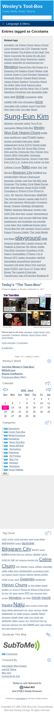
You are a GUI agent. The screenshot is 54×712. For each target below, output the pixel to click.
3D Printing (15, 456)
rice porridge (39, 221)
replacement (11, 145)
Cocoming (16, 55)
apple (31, 539)
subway (8, 62)
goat (21, 218)
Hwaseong (42, 74)
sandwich (26, 614)
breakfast (27, 221)
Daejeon (24, 81)
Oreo (20, 102)
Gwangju (35, 48)
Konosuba (9, 78)
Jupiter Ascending (27, 257)
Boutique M (43, 276)
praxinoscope (33, 62)
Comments (11, 654)
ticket (7, 269)
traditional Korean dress (34, 225)
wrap (6, 137)
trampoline (10, 128)
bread (42, 550)
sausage (29, 228)
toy (41, 62)
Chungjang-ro (11, 191)
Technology (15, 449)
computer (18, 123)
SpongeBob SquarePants (17, 261)
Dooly (17, 59)
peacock (13, 218)
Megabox (11, 67)
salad (24, 137)
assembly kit (19, 62)
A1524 (35, 187)
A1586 (42, 187)
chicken (18, 181)
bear (23, 214)
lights (7, 97)
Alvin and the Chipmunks (17, 152)
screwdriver (31, 97)
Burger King (42, 152)
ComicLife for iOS (11, 676)
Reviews (13, 463)
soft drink (19, 265)
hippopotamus (41, 214)
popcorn (42, 194)
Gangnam (20, 250)
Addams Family (27, 71)
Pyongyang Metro (11, 377)
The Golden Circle (24, 184)
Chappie (16, 206)
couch (32, 106)
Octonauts (35, 155)
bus (45, 173)
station (41, 59)
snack (34, 167)
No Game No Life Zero (34, 56)
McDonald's (30, 202)
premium (41, 265)
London (5, 598)
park (46, 605)
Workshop (14, 466)
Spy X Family (41, 88)
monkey (37, 210)
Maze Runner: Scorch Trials (29, 159)
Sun (27, 621)
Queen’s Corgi (20, 74)
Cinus (26, 269)
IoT (10, 590)
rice (14, 614)
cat (16, 560)
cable (12, 187)
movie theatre (11, 52)
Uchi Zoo (9, 213)
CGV (27, 48)
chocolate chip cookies (16, 106)
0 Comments (22, 343)
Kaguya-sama (34, 85)
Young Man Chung (35, 148)
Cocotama (15, 335)
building (37, 172)
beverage (9, 181)
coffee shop (13, 571)
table (40, 97)
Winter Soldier (37, 247)
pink (20, 221)
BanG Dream (39, 78)
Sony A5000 (34, 617)
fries (30, 181)
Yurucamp (34, 81)
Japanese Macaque (23, 210)
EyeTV (43, 199)
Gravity (8, 155)
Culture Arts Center (31, 162)
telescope (6, 625)
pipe (44, 210)
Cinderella (9, 159)
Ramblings (13, 439)
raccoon (28, 218)
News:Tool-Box (17, 442)
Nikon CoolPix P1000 (34, 606)
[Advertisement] (27, 502)
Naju (26, 167)
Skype (34, 109)
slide (44, 238)
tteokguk (8, 123)
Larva (7, 48)
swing (27, 123)
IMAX (15, 155)
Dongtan (32, 74)
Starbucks (6, 621)
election (22, 575)
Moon (28, 598)
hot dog (37, 180)
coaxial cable (33, 199)
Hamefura (9, 92)
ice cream (36, 585)
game (17, 580)
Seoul (23, 59)
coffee (4, 571)
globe (45, 218)
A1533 (16, 539)
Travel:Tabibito (15, 470)
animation (9, 45)
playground (28, 238)
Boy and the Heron (24, 88)
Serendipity (21, 698)
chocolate (47, 566)
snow (20, 97)
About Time (30, 265)
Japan (15, 593)
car (16, 45)
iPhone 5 (16, 590)
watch (37, 625)
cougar (29, 214)
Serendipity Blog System (14, 666)
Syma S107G (25, 145)
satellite (34, 613)
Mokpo (38, 71)
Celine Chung (26, 45)
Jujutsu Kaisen (11, 81)
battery (40, 137)
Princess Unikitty (20, 232)
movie (44, 48)
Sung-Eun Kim (26, 116)
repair (36, 141)
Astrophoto (13, 428)
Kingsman (9, 184)
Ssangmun (32, 59)
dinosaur (8, 59)
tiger (6, 218)
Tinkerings (13, 452)
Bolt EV (35, 550)
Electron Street (23, 187)
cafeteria (28, 554)
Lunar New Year (13, 225)
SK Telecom (17, 195)
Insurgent (9, 265)
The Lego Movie (39, 232)
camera (36, 554)
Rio (28, 247)
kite (23, 228)
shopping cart (17, 48)
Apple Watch (39, 539)
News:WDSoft (16, 445)
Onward (27, 78)
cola (25, 181)
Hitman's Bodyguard (29, 177)
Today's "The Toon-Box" (22, 285)
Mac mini (8, 202)
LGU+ (7, 195)
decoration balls (39, 92)
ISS (10, 593)
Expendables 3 (20, 254)
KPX (15, 257)
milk (15, 102)
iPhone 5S (25, 590)
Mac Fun (13, 459)
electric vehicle (41, 574)
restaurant (7, 613)
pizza (39, 102)
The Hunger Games (15, 199)
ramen (30, 610)
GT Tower (35, 269)
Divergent (36, 261)
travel (30, 624)
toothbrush (15, 137)
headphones (10, 221)
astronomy (8, 543)
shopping (6, 617)
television (19, 202)
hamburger (40, 579)
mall (20, 269)
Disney (19, 78)
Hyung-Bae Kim (12, 228)
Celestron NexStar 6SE (28, 560)
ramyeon (37, 610)
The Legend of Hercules (24, 272)
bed (39, 217)
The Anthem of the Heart (31, 52)
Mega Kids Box (24, 128)
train (25, 625)
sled (12, 96)
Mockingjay (30, 195)
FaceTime (40, 106)
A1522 (4, 539)
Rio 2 (33, 152)
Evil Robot (9, 239)
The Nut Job (19, 148)
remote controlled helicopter (18, 141)
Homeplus (28, 102)
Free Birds (9, 250)
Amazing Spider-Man (15, 243)
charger (24, 567)
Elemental (9, 88)
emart (4, 579)
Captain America (34, 243)
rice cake (25, 109)
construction (11, 176)
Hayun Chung (41, 45)
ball (35, 217)
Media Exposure (16, 435)
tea (45, 621)
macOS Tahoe (9, 669)
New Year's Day (12, 109)
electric (29, 574)
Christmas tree (23, 92)
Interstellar (23, 155)
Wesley (14, 289)
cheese (31, 567)
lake (32, 593)
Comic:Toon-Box (8, 343)
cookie (8, 102)
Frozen (32, 137)
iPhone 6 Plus (26, 191)
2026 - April (27, 390)
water (42, 625)
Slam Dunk (20, 85)
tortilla (44, 133)
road (19, 613)
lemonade (38, 593)
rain (25, 610)
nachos (41, 257)
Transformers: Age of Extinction (20, 276)
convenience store (41, 571)
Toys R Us (36, 123)
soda (44, 181)
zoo (18, 213)
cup (3, 575)
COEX (14, 268)
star (41, 617)
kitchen (21, 593)
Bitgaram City (22, 172)
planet (10, 610)
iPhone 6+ (39, 191)
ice (29, 586)
